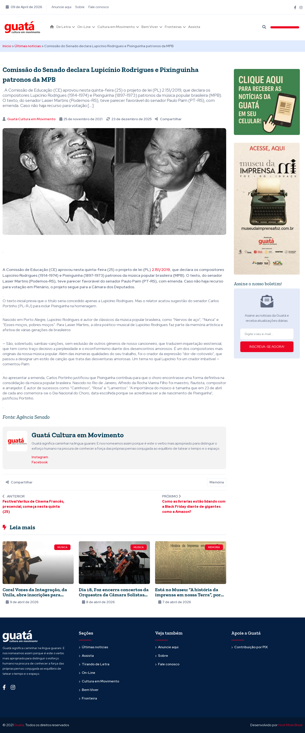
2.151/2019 (161, 269)
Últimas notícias (28, 46)
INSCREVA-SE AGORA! (266, 346)
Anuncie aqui (61, 7)
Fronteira (89, 698)
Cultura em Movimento (116, 27)
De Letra (63, 27)
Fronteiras (173, 27)
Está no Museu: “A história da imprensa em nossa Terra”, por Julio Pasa (188, 595)
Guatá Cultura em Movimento (31, 119)
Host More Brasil (290, 725)
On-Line (84, 27)
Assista (194, 27)
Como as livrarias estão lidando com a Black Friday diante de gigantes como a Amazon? (193, 506)
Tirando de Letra (95, 664)
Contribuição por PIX (251, 647)
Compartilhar (168, 119)
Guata (19, 725)
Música (62, 547)
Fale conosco (98, 7)
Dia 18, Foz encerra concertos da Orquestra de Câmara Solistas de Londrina (114, 595)
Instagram (40, 457)
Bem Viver (149, 27)
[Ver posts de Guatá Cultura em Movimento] (17, 441)
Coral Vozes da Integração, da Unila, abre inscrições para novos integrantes (35, 595)
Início (7, 46)
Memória (217, 482)
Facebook (40, 462)
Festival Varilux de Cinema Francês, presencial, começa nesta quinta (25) (33, 506)
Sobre (80, 7)
